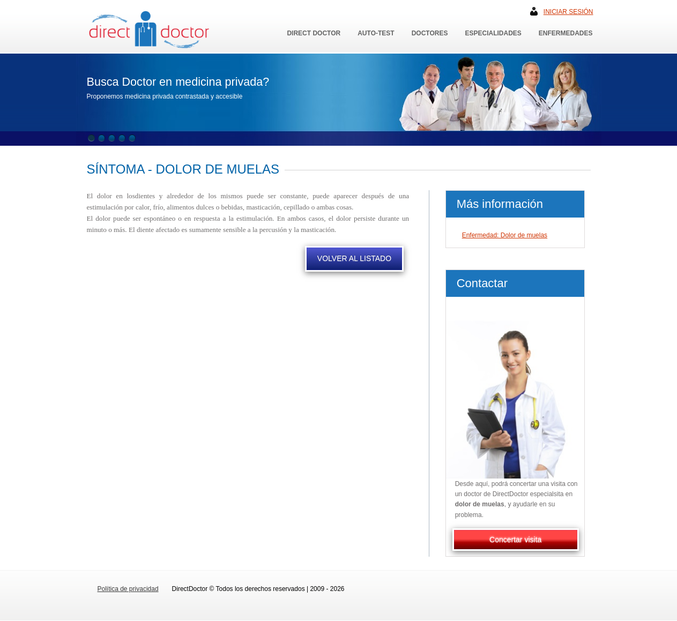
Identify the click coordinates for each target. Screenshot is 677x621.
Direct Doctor (313, 33)
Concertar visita (515, 539)
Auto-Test (376, 33)
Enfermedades (566, 33)
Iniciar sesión (568, 12)
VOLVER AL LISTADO (354, 258)
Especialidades (493, 33)
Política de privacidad (128, 589)
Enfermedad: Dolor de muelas (504, 235)
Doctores (430, 33)
